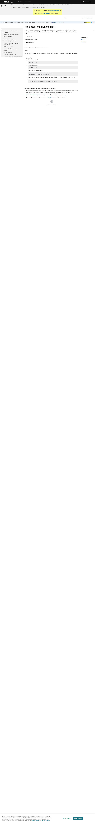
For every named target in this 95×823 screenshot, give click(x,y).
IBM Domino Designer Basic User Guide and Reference (64, 4)
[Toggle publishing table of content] (1, 29)
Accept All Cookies (78, 818)
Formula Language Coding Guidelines (13, 56)
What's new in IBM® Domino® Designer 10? (42, 4)
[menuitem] (21, 5)
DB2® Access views (8, 46)
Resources (85, 1)
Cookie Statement (36, 820)
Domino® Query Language (10, 41)
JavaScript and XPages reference (38, 7)
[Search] (83, 18)
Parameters (84, 42)
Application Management (9, 38)
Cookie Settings (67, 818)
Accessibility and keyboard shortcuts (12, 34)
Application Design (8, 36)
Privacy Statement (51, 98)
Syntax (82, 39)
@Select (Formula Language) (58, 22)
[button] (2, 31)
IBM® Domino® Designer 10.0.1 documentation (21, 4)
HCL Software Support (64, 96)
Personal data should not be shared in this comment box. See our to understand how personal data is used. (46, 98)
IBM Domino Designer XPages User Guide (20, 7)
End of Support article (44, 13)
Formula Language (32, 22)
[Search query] (73, 18)
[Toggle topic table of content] (94, 29)
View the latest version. (54, 10)
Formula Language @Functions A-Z (44, 22)
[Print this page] (93, 22)
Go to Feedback (87, 22)
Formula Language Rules (10, 54)
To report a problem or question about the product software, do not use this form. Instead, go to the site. (47, 96)
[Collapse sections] (91, 22)
